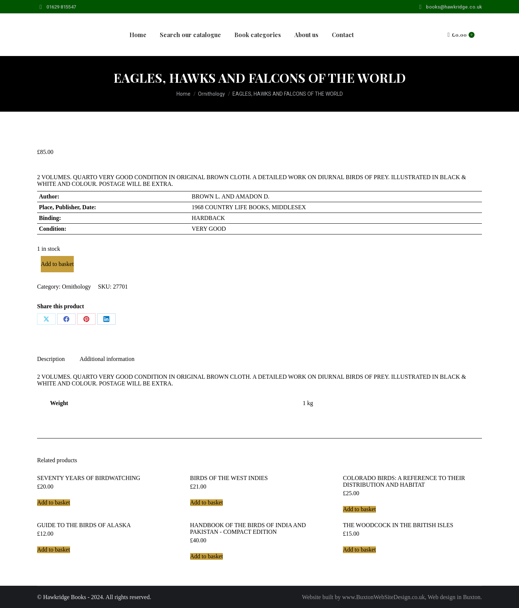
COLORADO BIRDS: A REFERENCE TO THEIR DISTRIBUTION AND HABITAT (404, 481)
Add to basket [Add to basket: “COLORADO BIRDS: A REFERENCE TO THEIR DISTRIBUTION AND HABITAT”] (359, 509)
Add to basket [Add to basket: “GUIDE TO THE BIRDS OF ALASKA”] (53, 549)
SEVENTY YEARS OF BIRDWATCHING (88, 478)
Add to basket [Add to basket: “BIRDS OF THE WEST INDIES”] (206, 502)
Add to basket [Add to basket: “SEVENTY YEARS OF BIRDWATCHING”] (53, 502)
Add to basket (57, 264)
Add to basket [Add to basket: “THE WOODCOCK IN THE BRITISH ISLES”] (359, 549)
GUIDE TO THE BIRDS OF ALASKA (84, 525)
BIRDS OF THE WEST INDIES (229, 478)
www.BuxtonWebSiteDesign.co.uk (383, 597)
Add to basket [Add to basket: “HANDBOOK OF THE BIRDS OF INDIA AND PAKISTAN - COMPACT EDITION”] (206, 556)
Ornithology (76, 286)
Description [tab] (51, 359)
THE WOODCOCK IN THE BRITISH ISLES (398, 525)
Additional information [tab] (107, 359)
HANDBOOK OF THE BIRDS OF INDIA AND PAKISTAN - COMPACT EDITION (248, 528)
